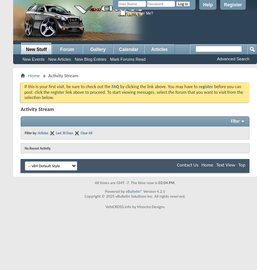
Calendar (128, 49)
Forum (67, 49)
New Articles (59, 59)
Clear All (86, 133)
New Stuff (36, 49)
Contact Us (187, 165)
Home (34, 75)
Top (241, 165)
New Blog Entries (90, 59)
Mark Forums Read (128, 59)
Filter (235, 121)
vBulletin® (134, 191)
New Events (34, 59)
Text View (225, 165)
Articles (159, 49)
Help (208, 5)
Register (233, 5)
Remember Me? (136, 13)
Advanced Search (233, 59)
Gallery (98, 49)
